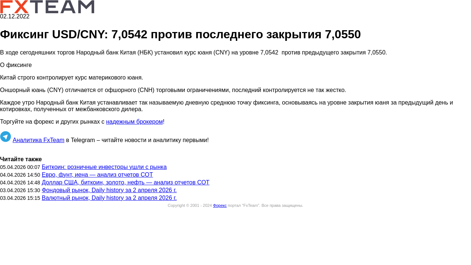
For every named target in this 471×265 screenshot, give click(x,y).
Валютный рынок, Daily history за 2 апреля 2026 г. (109, 198)
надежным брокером (134, 122)
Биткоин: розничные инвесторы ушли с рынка (104, 167)
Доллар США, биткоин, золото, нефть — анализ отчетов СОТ (125, 182)
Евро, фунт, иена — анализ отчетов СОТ (97, 175)
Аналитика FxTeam (38, 140)
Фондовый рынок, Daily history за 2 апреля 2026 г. (109, 190)
